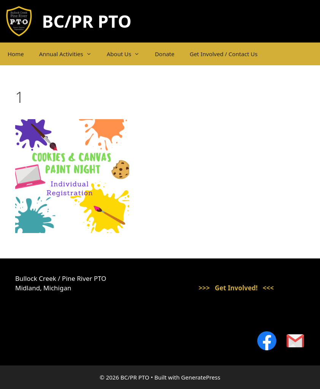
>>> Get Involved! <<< (236, 287)
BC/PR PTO (86, 21)
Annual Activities (69, 54)
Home (16, 54)
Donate (164, 54)
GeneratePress (200, 377)
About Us (127, 54)
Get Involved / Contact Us (224, 54)
